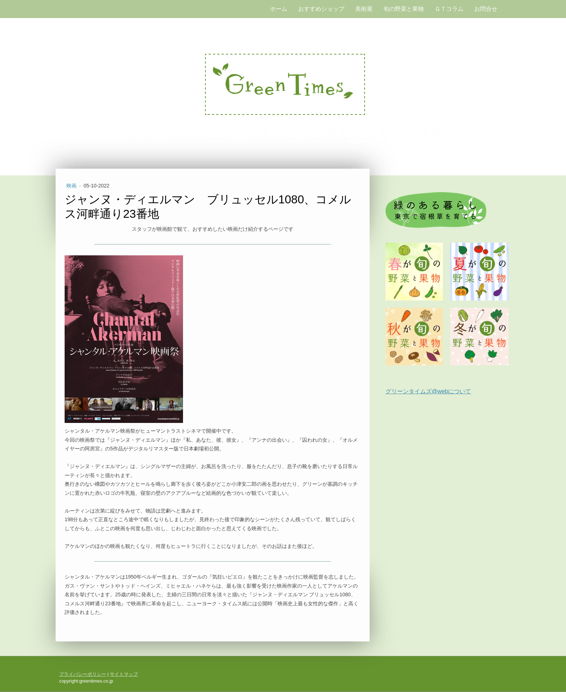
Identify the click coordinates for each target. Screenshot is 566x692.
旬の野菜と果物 (403, 9)
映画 (72, 186)
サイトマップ (124, 674)
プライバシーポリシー (82, 674)
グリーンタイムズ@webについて (428, 391)
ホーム (278, 9)
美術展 (364, 9)
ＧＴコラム (449, 9)
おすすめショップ (321, 9)
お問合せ (485, 9)
